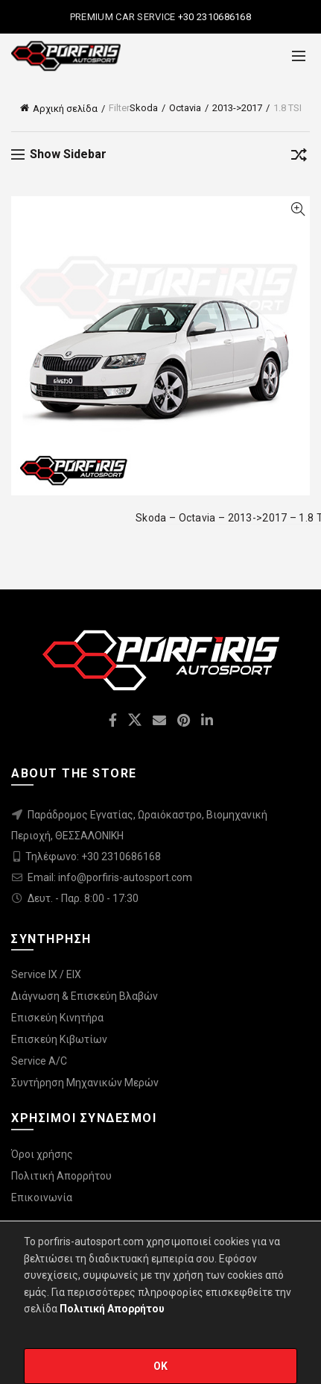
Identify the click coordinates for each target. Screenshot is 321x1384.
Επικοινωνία (41, 1197)
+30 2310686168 (214, 16)
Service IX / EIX (46, 974)
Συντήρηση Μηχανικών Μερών (85, 1083)
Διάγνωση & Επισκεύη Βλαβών (84, 996)
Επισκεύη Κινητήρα (57, 1018)
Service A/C (39, 1061)
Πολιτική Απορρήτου (61, 1176)
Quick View (298, 209)
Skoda (144, 107)
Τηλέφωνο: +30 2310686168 (93, 856)
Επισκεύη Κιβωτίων (59, 1039)
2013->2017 (237, 107)
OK (160, 1366)
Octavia (185, 107)
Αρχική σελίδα (65, 108)
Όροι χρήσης (42, 1154)
